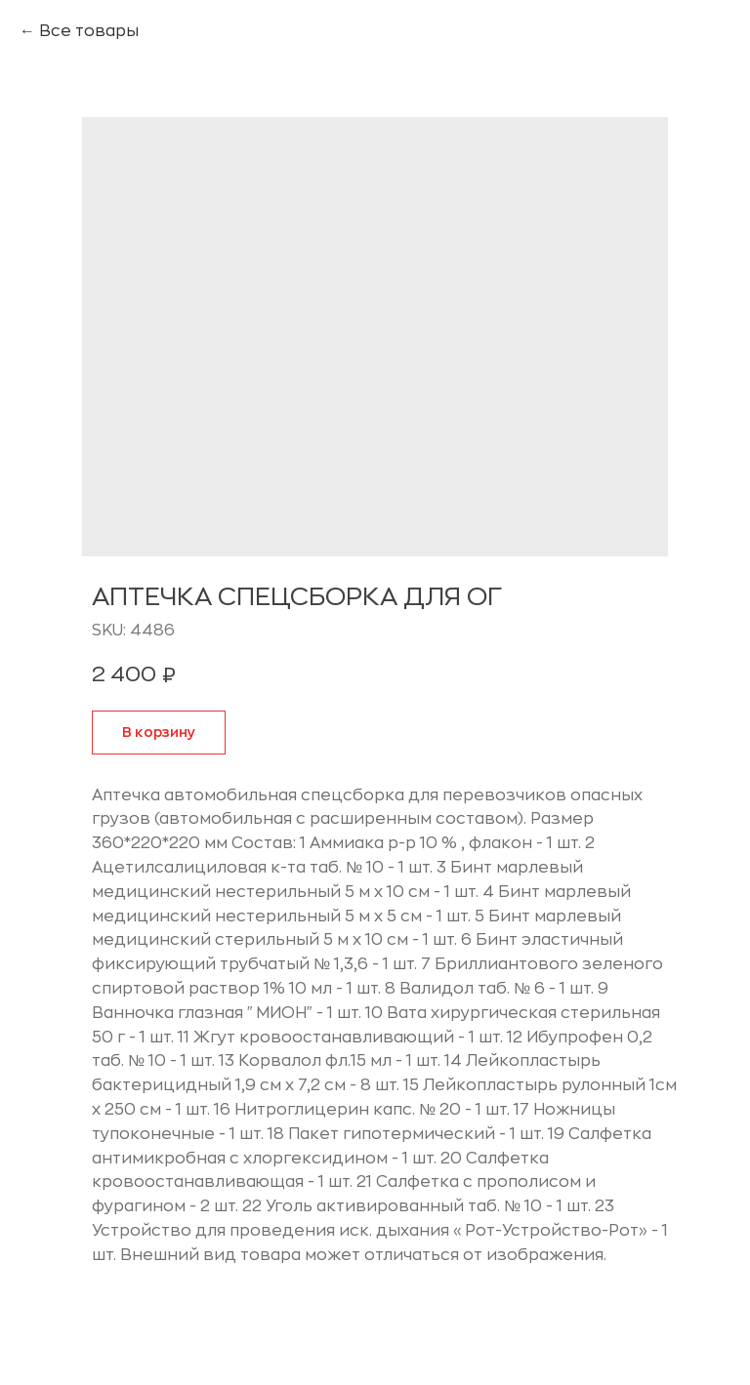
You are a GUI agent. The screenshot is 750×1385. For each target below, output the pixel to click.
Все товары (89, 31)
